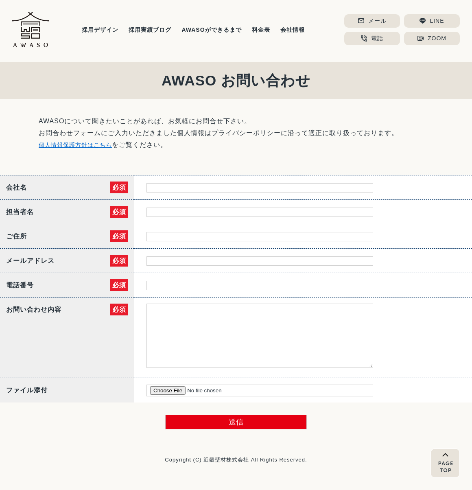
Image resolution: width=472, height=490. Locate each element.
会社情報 (292, 29)
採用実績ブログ (150, 29)
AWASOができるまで (211, 29)
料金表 (261, 29)
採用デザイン (100, 29)
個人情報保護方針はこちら (80, 144)
